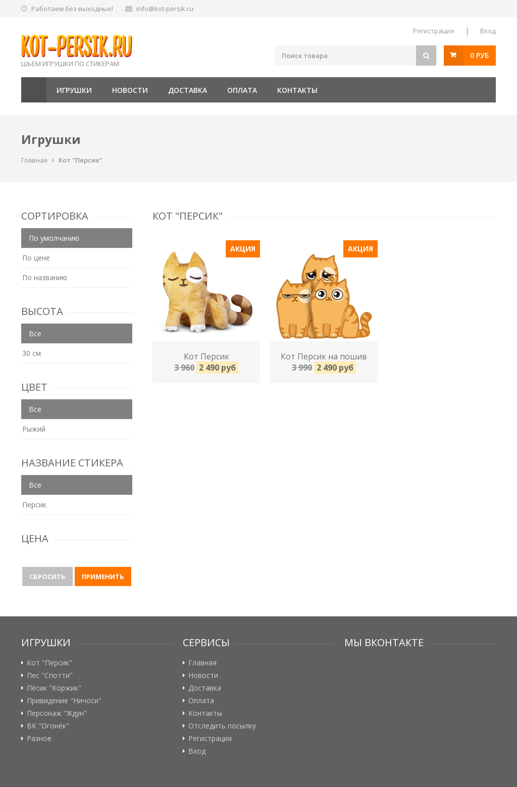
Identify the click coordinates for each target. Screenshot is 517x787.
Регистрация (433, 30)
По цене (36, 258)
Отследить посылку (222, 725)
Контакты (297, 90)
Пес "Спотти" (50, 675)
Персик (34, 504)
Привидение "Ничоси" (64, 700)
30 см (31, 353)
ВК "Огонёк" (48, 725)
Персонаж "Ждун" (57, 713)
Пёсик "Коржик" (54, 688)
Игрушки (74, 90)
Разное (39, 738)
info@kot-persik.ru (164, 8)
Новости (130, 90)
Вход (488, 30)
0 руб (479, 55)
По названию (44, 277)
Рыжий (33, 429)
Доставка (187, 90)
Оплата (242, 90)
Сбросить (47, 576)
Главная (33, 89)
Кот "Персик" (80, 160)
